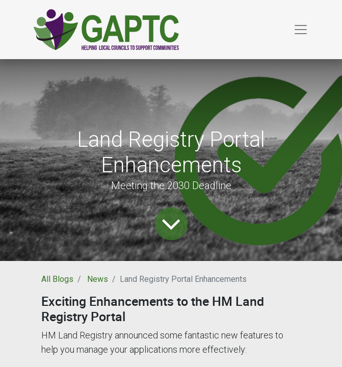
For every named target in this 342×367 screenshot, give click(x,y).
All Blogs (57, 279)
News (97, 279)
